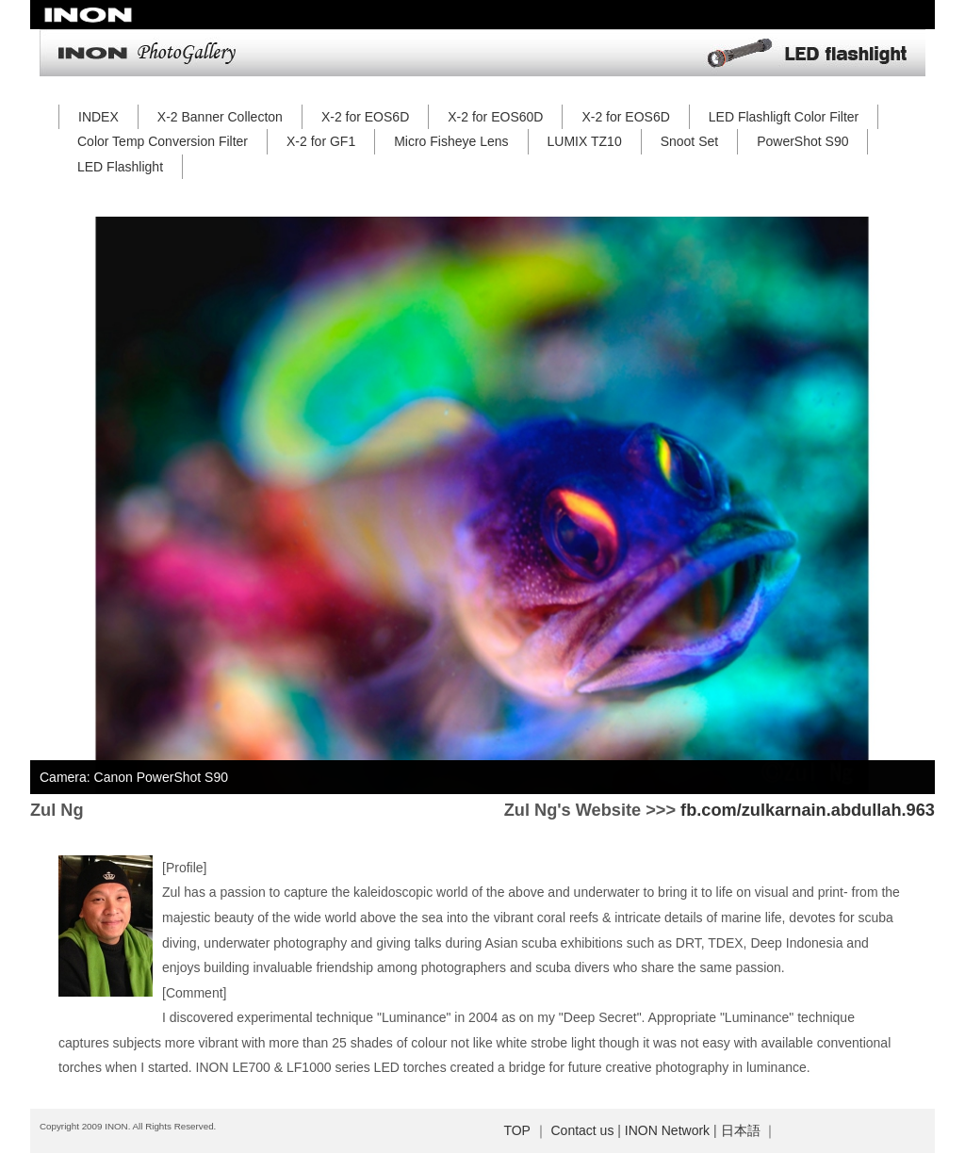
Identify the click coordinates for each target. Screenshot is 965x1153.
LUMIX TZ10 (585, 141)
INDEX (98, 116)
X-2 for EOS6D (365, 116)
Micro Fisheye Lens (451, 141)
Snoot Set (690, 141)
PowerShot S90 (802, 141)
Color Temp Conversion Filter (162, 141)
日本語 (741, 1130)
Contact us (581, 1130)
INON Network (667, 1130)
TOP (516, 1130)
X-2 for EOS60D (495, 116)
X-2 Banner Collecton (220, 116)
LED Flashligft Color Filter (784, 116)
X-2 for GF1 (320, 141)
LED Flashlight (120, 166)
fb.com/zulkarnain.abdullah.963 (807, 810)
